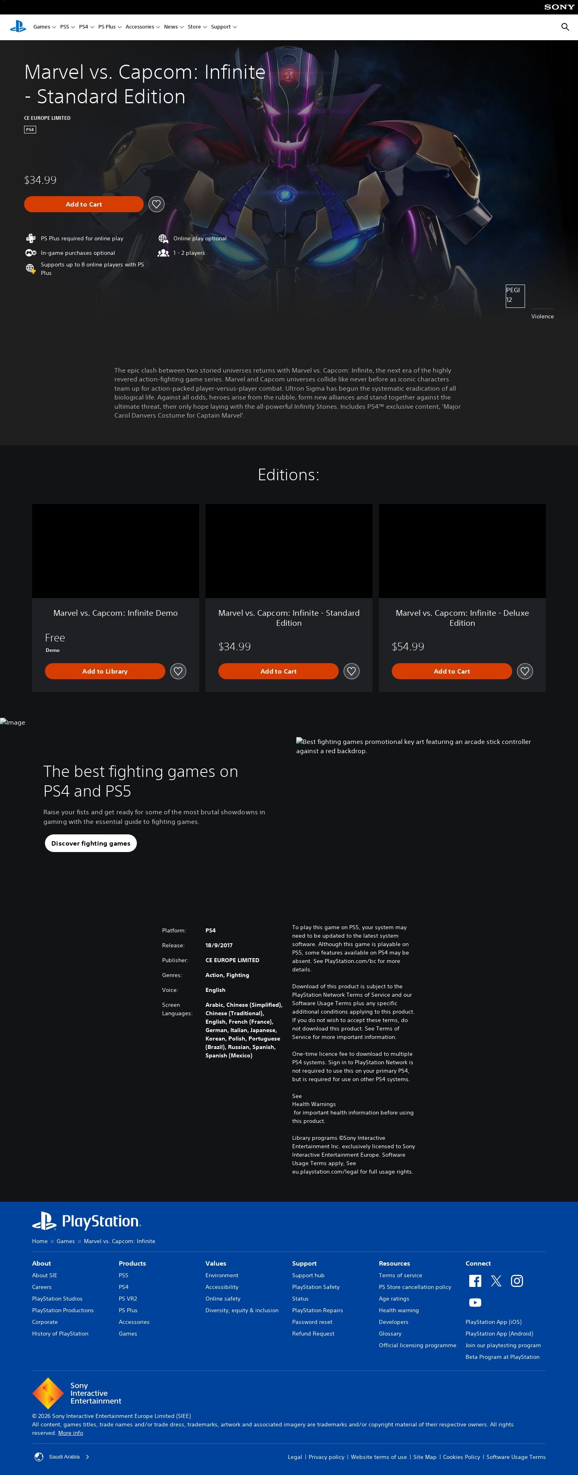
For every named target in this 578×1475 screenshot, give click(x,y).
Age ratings (394, 1298)
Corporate (45, 1321)
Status (300, 1298)
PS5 (64, 27)
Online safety (223, 1298)
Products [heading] (132, 1263)
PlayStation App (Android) (499, 1333)
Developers (394, 1321)
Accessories (140, 27)
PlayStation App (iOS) (493, 1321)
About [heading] (41, 1263)
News (171, 27)
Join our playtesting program (503, 1345)
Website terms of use (379, 1457)
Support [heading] (304, 1263)
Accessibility (222, 1287)
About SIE (44, 1275)
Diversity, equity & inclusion (242, 1310)
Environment (222, 1275)
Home (40, 1241)
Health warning (399, 1310)
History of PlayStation (60, 1333)
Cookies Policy (461, 1457)
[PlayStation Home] (18, 27)
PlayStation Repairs (317, 1310)
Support (221, 27)
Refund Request (313, 1333)
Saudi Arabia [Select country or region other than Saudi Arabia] (62, 1457)
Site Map (425, 1457)
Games (41, 27)
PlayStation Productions (63, 1310)
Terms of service (400, 1275)
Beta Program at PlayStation (502, 1356)
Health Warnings (314, 1104)
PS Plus (107, 27)
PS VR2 (128, 1298)
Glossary (390, 1333)
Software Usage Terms (516, 1457)
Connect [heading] (478, 1263)
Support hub (308, 1275)
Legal (295, 1457)
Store (194, 27)
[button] (90, 843)
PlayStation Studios (57, 1298)
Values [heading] (216, 1263)
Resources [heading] (394, 1263)
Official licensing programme (417, 1345)
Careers (42, 1287)
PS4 (83, 27)
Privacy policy (326, 1457)
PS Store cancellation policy (415, 1287)
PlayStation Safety (316, 1287)
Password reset (312, 1321)
